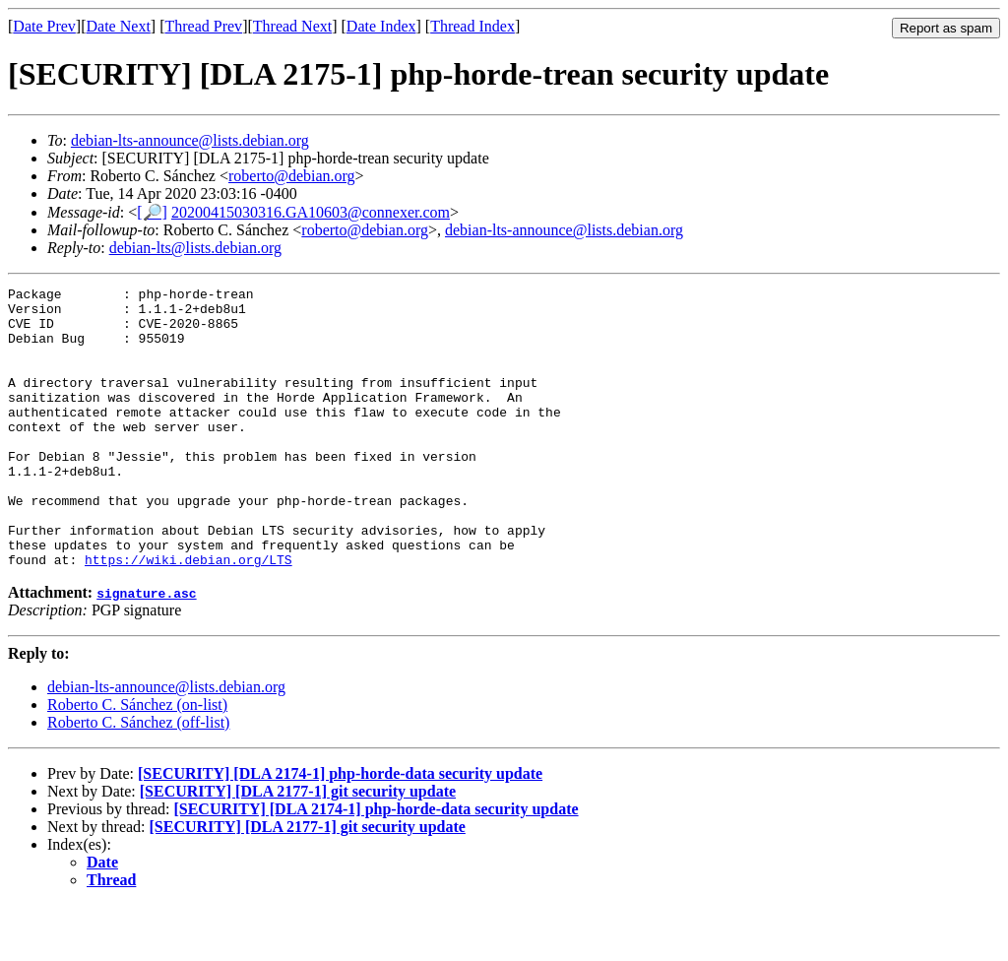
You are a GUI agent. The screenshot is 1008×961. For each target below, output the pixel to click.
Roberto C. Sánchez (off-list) (138, 778)
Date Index (381, 26)
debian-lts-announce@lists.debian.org (190, 140)
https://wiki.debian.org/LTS (188, 615)
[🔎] (152, 212)
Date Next (119, 26)
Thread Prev (203, 26)
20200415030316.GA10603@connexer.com (310, 212)
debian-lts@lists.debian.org (195, 247)
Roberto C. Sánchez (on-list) (137, 760)
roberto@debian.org (291, 175)
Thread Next (292, 26)
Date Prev (44, 26)
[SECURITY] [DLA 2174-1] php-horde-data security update (340, 829)
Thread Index (472, 26)
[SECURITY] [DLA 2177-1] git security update (298, 847)
